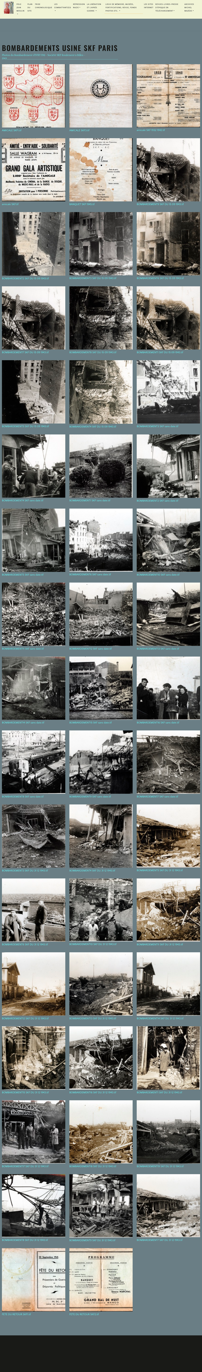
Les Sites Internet (148, 6)
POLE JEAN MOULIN (20, 7)
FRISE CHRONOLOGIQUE (43, 6)
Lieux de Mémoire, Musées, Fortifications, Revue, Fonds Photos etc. (121, 7)
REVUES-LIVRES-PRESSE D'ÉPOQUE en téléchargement (166, 7)
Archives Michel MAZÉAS (189, 7)
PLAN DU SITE (29, 7)
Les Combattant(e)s (62, 6)
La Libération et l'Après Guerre (94, 7)
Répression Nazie (79, 6)
